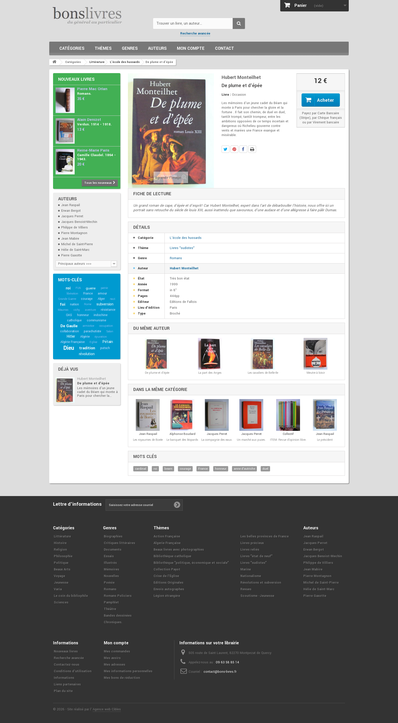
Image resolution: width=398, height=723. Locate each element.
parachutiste (92, 331)
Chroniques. (113, 622)
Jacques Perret (72, 216)
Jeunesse (61, 582)
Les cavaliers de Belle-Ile (263, 373)
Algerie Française (167, 543)
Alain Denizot (89, 119)
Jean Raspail (70, 205)
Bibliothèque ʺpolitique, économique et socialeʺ (191, 563)
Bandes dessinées (117, 615)
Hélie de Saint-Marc (75, 250)
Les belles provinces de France (264, 536)
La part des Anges (210, 373)
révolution (87, 354)
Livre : (226, 94)
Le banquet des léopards (182, 440)
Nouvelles (111, 576)
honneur (83, 315)
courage (87, 299)
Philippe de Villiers (74, 227)
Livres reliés (249, 549)
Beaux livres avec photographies (179, 549)
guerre (91, 288)
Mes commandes (117, 651)
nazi (112, 299)
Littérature (62, 536)
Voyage (59, 576)
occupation (106, 326)
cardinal (140, 469)
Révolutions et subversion (260, 582)
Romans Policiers (117, 596)
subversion (104, 304)
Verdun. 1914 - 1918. (94, 124)
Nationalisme (250, 576)
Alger (101, 299)
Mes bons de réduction (122, 678)
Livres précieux (252, 543)
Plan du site (63, 691)
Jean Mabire (70, 238)
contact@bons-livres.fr (220, 671)
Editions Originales (168, 582)
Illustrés (110, 563)
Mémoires (111, 569)
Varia (58, 589)
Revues (245, 589)
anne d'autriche (244, 469)
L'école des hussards (186, 238)
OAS (69, 315)
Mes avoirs (112, 658)
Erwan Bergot (71, 210)
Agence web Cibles (107, 709)
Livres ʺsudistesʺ (182, 248)
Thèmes (103, 48)
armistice (88, 326)
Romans (176, 258)
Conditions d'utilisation (72, 671)
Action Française (167, 536)
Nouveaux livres (76, 79)
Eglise (93, 342)
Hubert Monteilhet (91, 378)
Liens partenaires (67, 684)
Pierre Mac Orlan (92, 89)
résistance (108, 309)
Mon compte (191, 48)
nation (74, 304)
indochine (100, 315)
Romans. (84, 93)
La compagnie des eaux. (217, 440)
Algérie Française (72, 342)
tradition (87, 348)
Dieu (68, 348)
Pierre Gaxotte (71, 255)
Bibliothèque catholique (172, 556)
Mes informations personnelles (128, 671)
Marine (245, 569)
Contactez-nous (66, 664)
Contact (224, 48)
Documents (112, 549)
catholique (74, 320)
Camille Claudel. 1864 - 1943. (96, 157)
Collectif (288, 434)
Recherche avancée (195, 33)
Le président (325, 440)
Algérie (85, 336)
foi (62, 304)
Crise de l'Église (166, 576)
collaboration (69, 331)
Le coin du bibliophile (71, 596)
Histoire (60, 543)
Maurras (63, 310)
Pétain (107, 341)
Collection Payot (167, 569)
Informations (64, 678)
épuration (101, 337)
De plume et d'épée (93, 383)
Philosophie (63, 556)
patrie (104, 288)
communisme (96, 320)
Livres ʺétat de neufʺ (256, 556)
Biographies (113, 536)
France (88, 293)
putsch (105, 348)
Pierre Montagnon (74, 233)
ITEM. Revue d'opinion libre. (288, 440)
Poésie (109, 582)
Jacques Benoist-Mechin (79, 222)
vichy (76, 310)
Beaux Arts (62, 569)
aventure (90, 310)
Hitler (71, 336)
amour (102, 293)
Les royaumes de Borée (148, 440)
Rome (87, 304)
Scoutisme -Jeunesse (257, 596)
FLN (78, 288)
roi (68, 288)
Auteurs (157, 48)
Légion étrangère (167, 596)
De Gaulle (68, 326)
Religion (60, 549)
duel (265, 469)
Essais (109, 556)
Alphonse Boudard (182, 434)
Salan (109, 331)
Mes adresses (114, 664)
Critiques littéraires (119, 543)
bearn (168, 469)
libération (72, 293)
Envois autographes (169, 589)
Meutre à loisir (316, 373)
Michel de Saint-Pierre (77, 244)
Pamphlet (111, 602)
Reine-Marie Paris (93, 150)
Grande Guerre (67, 299)
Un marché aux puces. (251, 440)
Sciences (61, 602)
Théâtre (110, 609)
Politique (61, 563)
